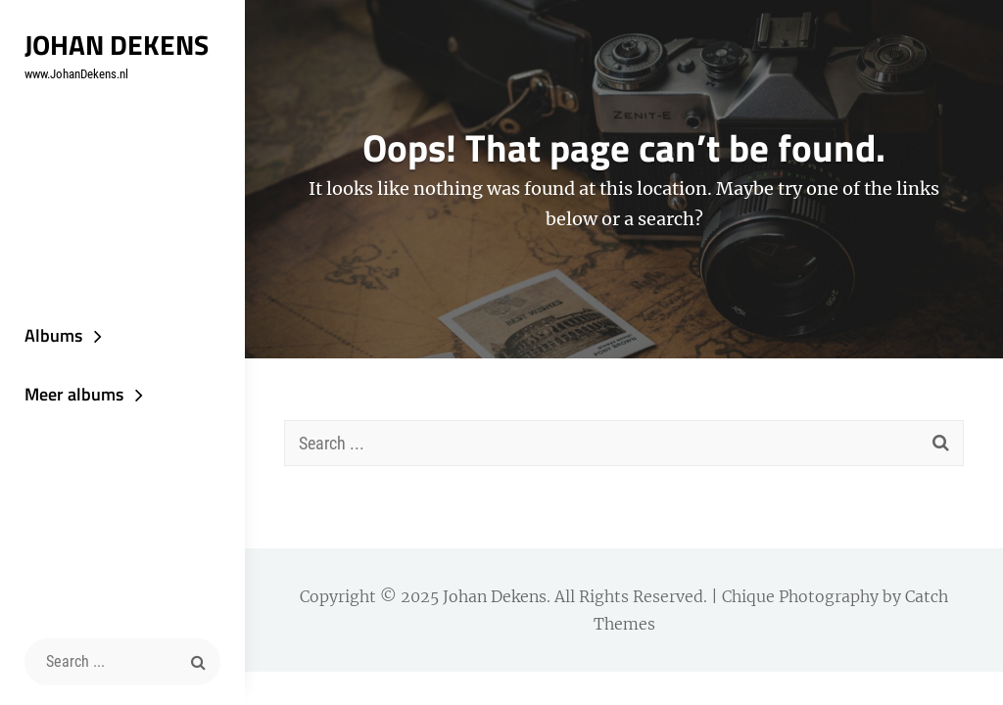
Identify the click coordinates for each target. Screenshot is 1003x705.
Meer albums (73, 394)
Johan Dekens (116, 45)
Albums (53, 335)
